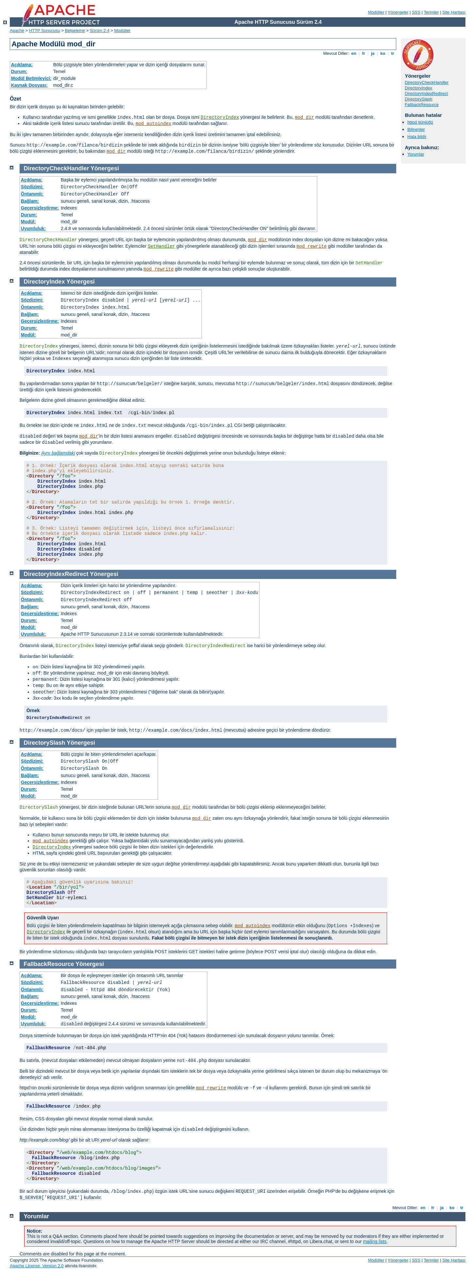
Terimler (431, 12)
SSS (416, 12)
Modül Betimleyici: (31, 78)
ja (373, 53)
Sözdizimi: (32, 186)
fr (364, 53)
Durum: (19, 71)
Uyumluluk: (33, 228)
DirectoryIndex (220, 117)
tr (393, 53)
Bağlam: (30, 201)
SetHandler (161, 246)
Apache (17, 30)
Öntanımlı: (32, 193)
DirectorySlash (418, 99)
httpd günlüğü (420, 122)
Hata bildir (417, 136)
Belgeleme (75, 30)
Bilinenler (416, 129)
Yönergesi (104, 168)
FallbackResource (422, 104)
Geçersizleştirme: (40, 207)
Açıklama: (22, 64)
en (353, 53)
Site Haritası (453, 12)
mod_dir (304, 117)
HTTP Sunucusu (44, 30)
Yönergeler (398, 12)
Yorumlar (415, 154)
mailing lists (374, 1241)
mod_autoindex (153, 123)
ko (382, 53)
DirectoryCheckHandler (426, 82)
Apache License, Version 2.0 (37, 1265)
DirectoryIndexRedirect (426, 93)
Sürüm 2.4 (99, 30)
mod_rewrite (312, 246)
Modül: (28, 221)
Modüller (376, 12)
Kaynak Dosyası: (29, 85)
